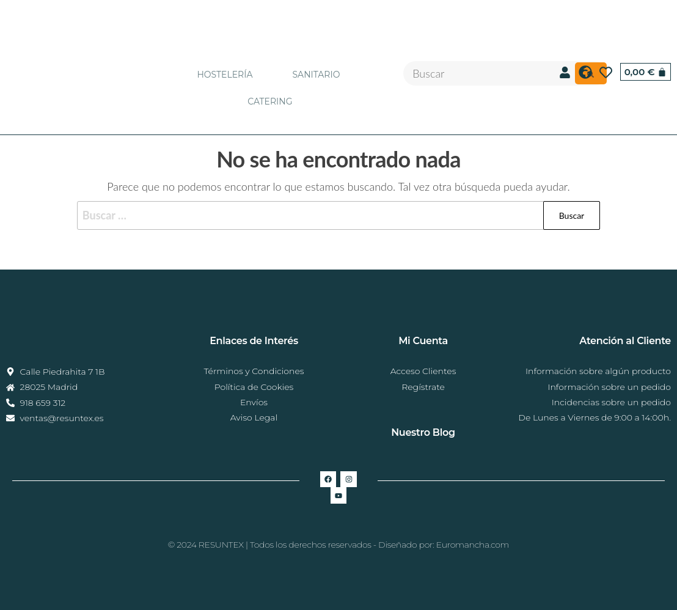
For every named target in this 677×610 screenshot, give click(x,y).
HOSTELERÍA (224, 74)
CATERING (269, 101)
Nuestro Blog (423, 432)
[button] (227, 74)
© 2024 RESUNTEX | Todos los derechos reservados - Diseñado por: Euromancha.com (338, 544)
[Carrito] (645, 72)
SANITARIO (316, 74)
